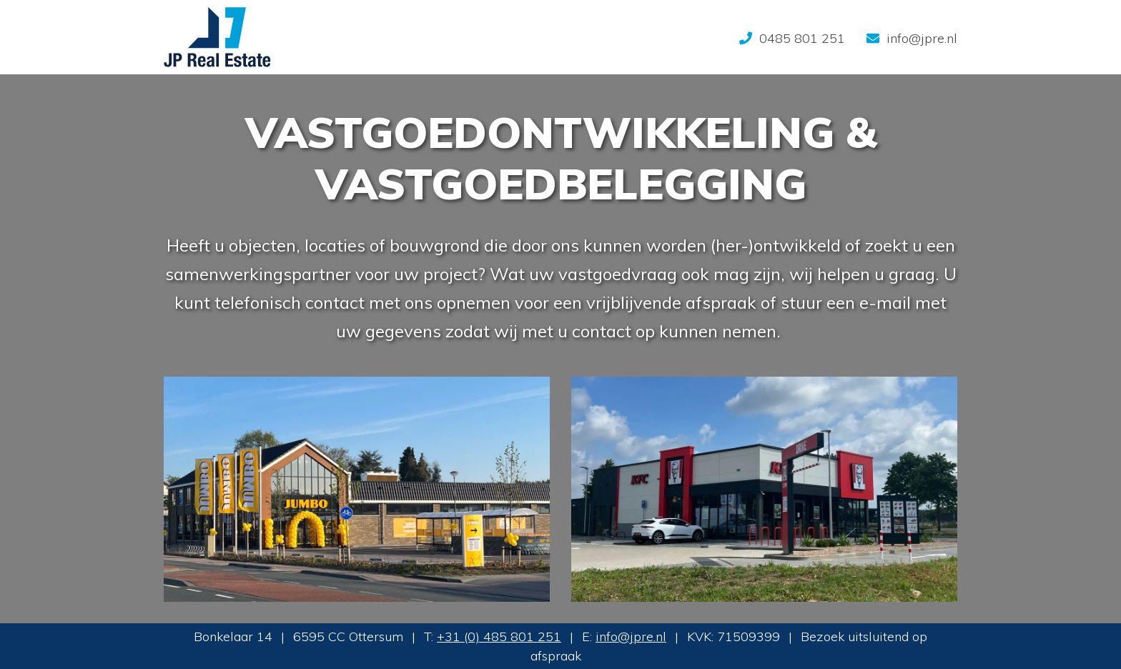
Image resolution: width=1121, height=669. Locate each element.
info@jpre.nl (631, 636)
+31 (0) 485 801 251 (499, 636)
